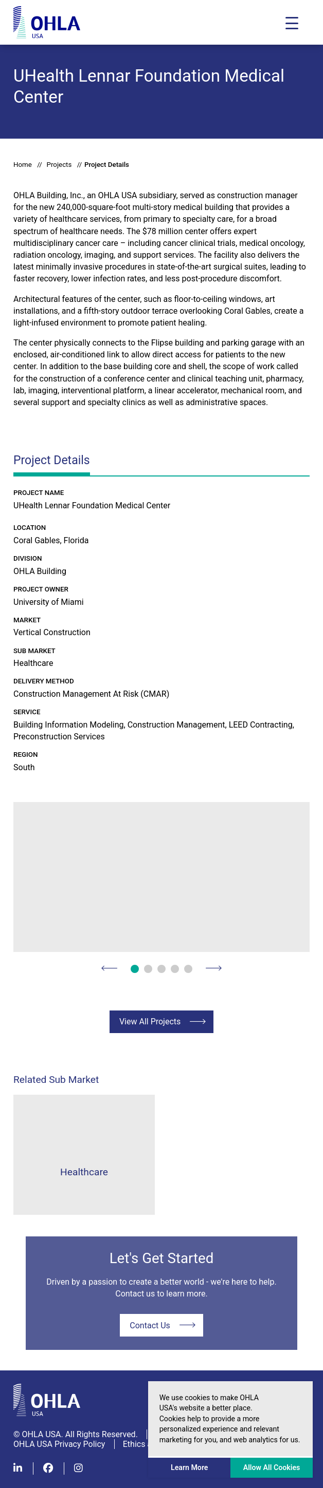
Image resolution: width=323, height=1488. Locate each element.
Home (22, 164)
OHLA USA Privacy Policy (59, 1444)
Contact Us (150, 1325)
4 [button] (175, 969)
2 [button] (148, 969)
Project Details (106, 164)
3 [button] (161, 969)
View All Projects (150, 1021)
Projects (58, 164)
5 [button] (188, 969)
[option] (161, 877)
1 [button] (135, 969)
